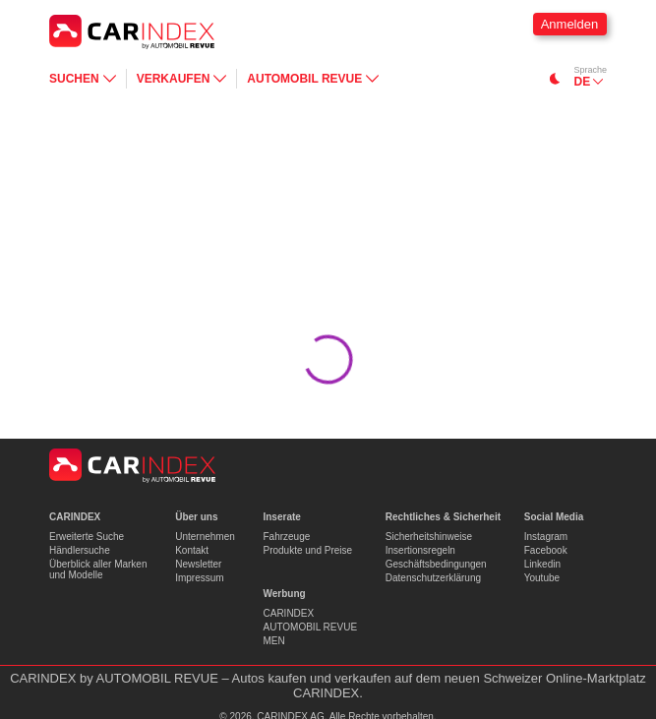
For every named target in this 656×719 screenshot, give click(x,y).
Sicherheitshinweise (429, 536)
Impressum (199, 577)
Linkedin (542, 564)
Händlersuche (79, 550)
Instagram (545, 536)
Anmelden (570, 24)
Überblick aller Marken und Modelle (98, 569)
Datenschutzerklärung (433, 577)
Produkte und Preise (307, 550)
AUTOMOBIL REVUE (310, 627)
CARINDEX (288, 613)
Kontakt (192, 550)
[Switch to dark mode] (555, 79)
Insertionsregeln (420, 550)
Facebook (545, 550)
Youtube (542, 577)
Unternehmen (205, 536)
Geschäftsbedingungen (436, 564)
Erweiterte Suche (86, 536)
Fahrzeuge (286, 536)
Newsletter (198, 564)
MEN (273, 640)
